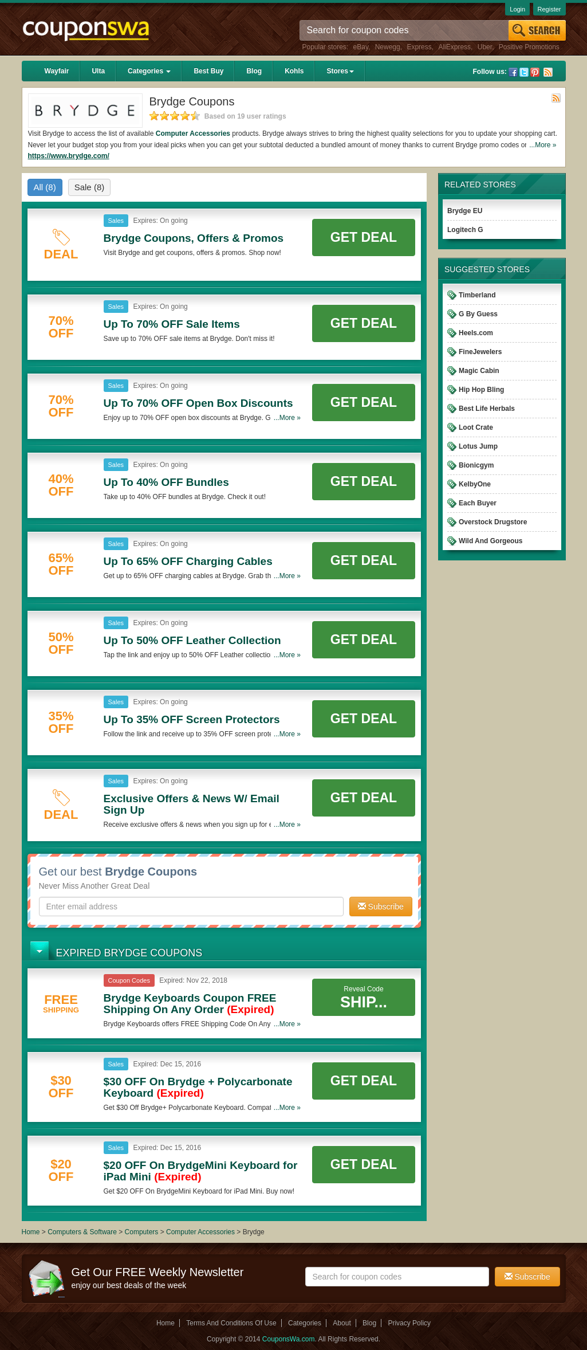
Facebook (513, 72)
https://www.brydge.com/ (68, 156)
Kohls (294, 71)
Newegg (387, 47)
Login (517, 9)
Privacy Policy (409, 1323)
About (341, 1323)
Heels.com (476, 333)
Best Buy (208, 71)
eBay (360, 47)
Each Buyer (478, 503)
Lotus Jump (478, 446)
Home (31, 1232)
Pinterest (534, 72)
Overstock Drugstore (493, 522)
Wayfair (57, 71)
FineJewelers (480, 352)
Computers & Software (83, 1232)
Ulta (98, 71)
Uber (485, 47)
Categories (149, 71)
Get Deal (363, 237)
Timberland (477, 295)
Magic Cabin (479, 371)
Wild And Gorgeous (490, 541)
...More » (542, 145)
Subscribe (381, 906)
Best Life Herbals (487, 409)
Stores (339, 71)
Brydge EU (464, 211)
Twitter (524, 72)
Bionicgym (476, 465)
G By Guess (478, 314)
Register (549, 9)
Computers (142, 1232)
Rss (548, 72)
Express (419, 47)
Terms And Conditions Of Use (231, 1323)
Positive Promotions (529, 47)
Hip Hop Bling (481, 390)
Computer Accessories (193, 133)
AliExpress (454, 47)
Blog (254, 71)
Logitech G (465, 230)
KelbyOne (475, 484)
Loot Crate (476, 427)
